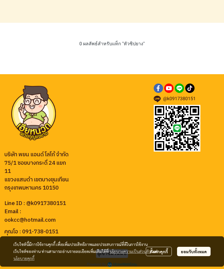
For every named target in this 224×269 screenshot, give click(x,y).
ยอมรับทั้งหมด (194, 251)
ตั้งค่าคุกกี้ (159, 251)
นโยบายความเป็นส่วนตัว (130, 251)
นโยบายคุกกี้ (23, 258)
